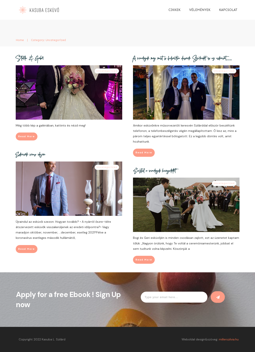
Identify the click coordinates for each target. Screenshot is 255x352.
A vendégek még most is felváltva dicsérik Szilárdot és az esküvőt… (182, 59)
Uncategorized (106, 71)
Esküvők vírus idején (30, 155)
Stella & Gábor (30, 59)
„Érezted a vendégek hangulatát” (154, 171)
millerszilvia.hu (229, 339)
